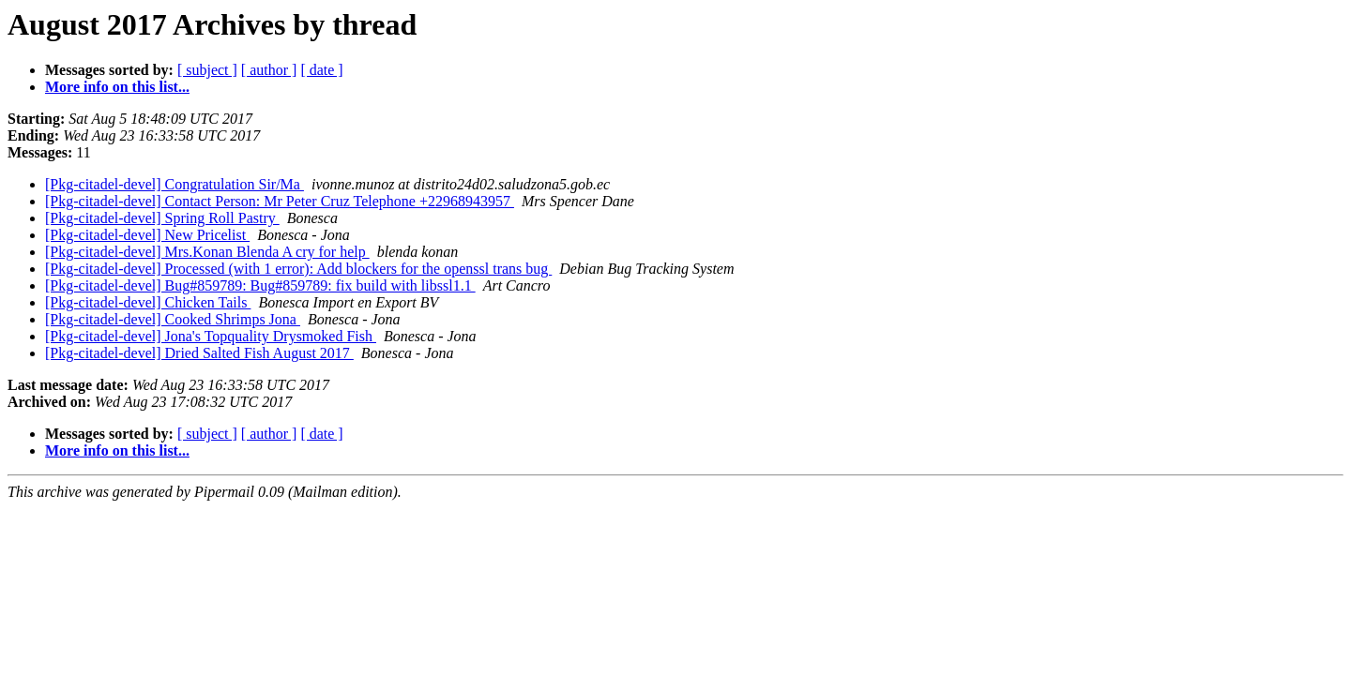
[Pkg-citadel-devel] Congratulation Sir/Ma (174, 184)
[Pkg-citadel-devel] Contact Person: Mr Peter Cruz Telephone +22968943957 (279, 201)
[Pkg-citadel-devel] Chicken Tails (147, 302)
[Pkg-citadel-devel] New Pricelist (147, 235)
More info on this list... (117, 87)
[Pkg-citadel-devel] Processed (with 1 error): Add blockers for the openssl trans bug (298, 269)
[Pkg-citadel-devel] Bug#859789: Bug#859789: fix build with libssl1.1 (260, 285)
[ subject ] (207, 70)
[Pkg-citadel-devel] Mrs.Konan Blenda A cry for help (207, 252)
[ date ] (321, 70)
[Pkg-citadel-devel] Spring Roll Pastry (162, 218)
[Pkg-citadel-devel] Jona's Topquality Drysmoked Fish (210, 336)
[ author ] (269, 70)
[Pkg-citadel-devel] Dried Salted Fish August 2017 (199, 353)
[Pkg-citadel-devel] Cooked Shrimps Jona (172, 319)
